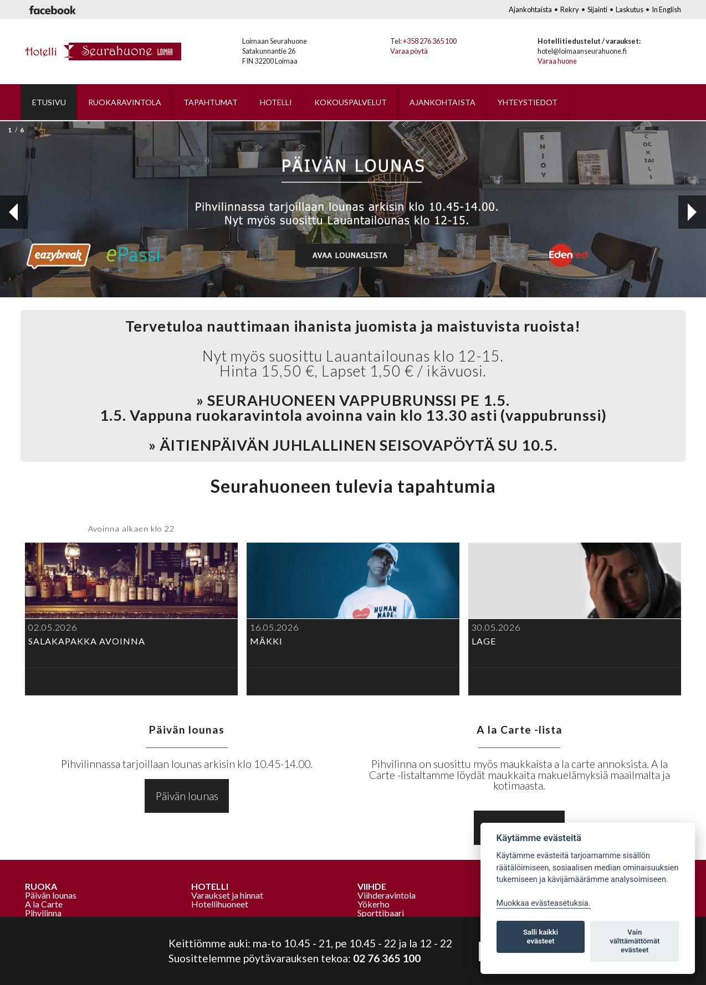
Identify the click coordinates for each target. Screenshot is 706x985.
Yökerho (373, 904)
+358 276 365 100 (430, 41)
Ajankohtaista (530, 9)
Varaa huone (557, 60)
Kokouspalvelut (350, 102)
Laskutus (629, 9)
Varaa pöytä (409, 51)
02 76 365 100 (387, 958)
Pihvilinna (43, 912)
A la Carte (44, 904)
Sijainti (597, 9)
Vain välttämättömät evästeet (634, 941)
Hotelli (276, 102)
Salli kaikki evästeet (540, 936)
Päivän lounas (187, 796)
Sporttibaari (380, 912)
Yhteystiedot (527, 102)
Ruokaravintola (124, 102)
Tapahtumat (210, 102)
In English (666, 9)
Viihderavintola (386, 895)
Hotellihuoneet (219, 904)
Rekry (569, 9)
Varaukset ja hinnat (227, 895)
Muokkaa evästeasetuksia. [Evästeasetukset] (544, 903)
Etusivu (49, 102)
